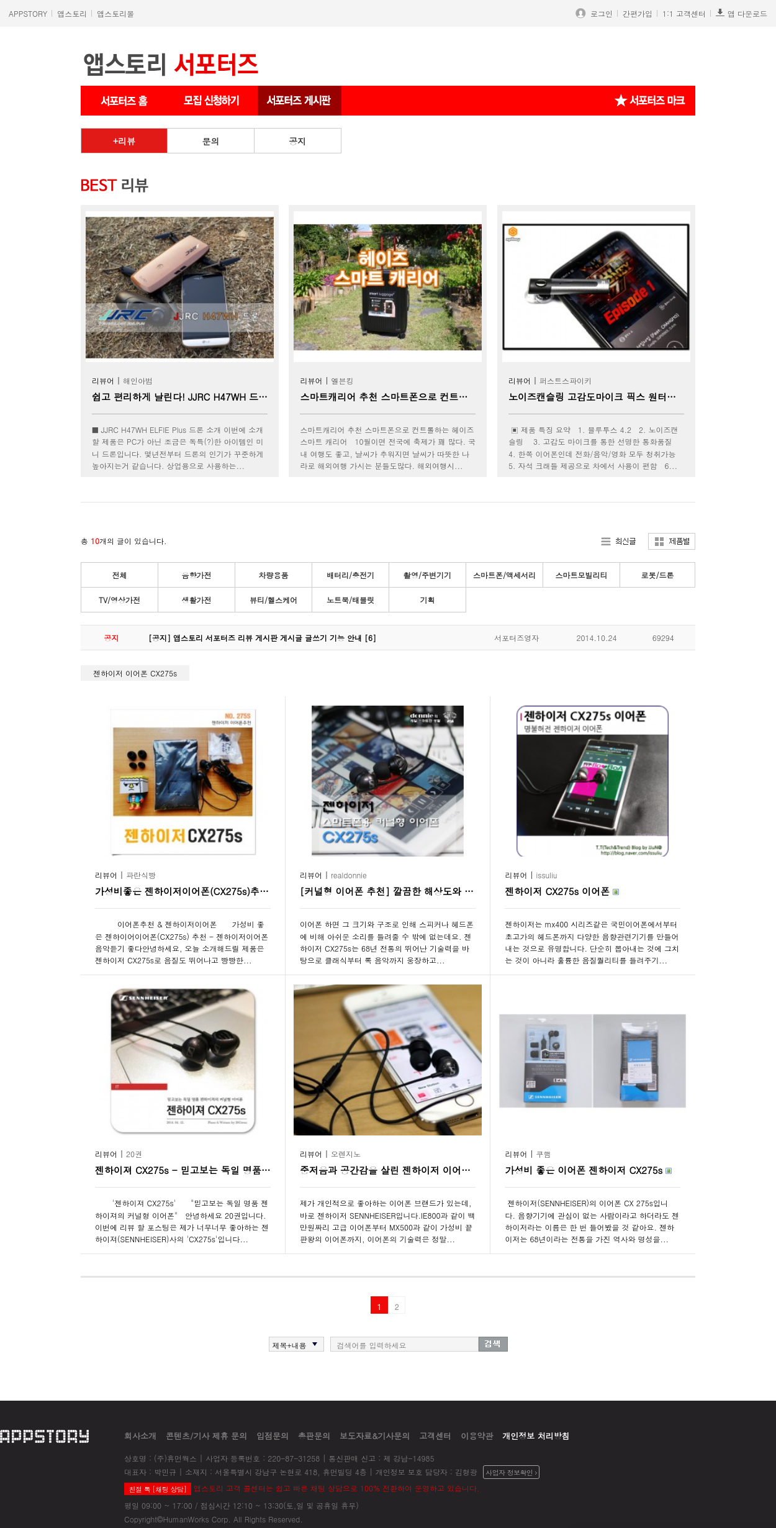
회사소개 (140, 1436)
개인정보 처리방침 (535, 1436)
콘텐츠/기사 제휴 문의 (206, 1436)
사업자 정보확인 (510, 1472)
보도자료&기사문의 (375, 1436)
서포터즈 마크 (650, 101)
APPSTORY (28, 13)
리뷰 (126, 141)
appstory (44, 1435)
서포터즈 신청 (213, 101)
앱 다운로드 (741, 13)
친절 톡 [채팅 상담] (157, 1489)
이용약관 (477, 1436)
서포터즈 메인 (124, 101)
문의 (210, 141)
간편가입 (637, 13)
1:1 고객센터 (684, 13)
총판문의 (314, 1436)
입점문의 (272, 1436)
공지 (297, 141)
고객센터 (435, 1436)
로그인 (599, 13)
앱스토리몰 (115, 13)
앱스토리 (72, 13)
